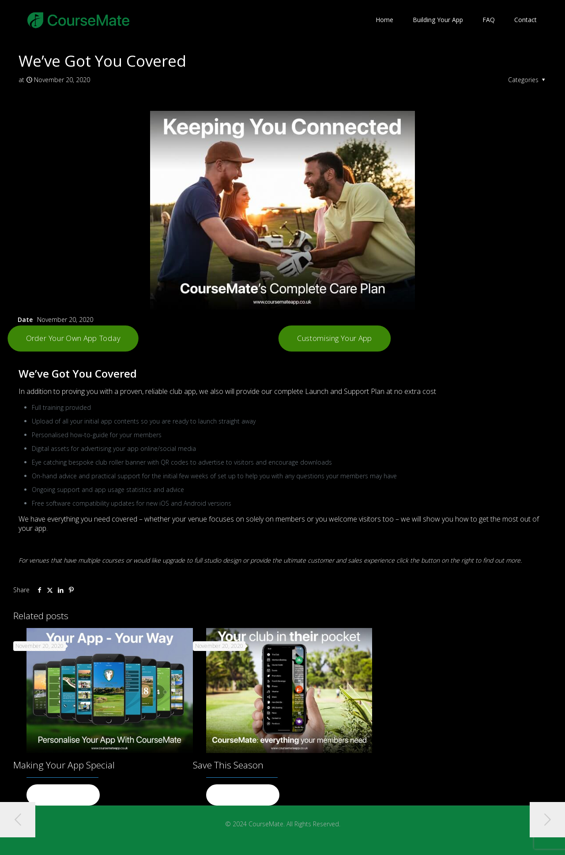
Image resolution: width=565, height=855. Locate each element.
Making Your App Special (64, 765)
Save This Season (228, 765)
